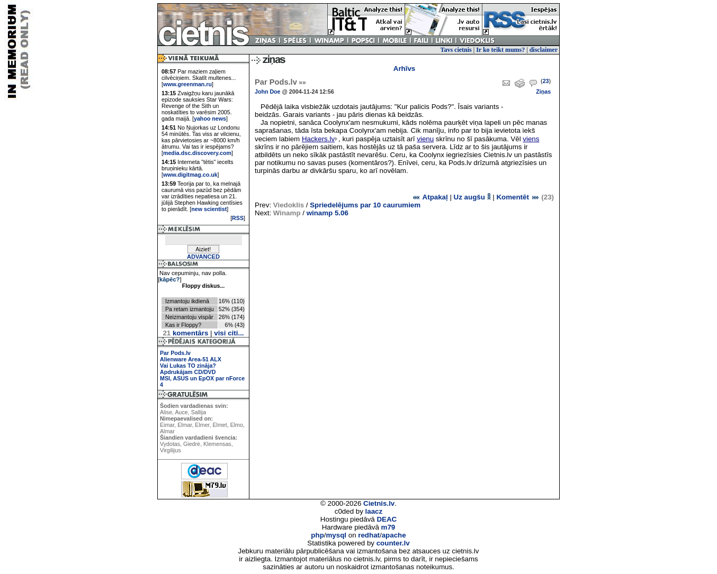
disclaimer (544, 49)
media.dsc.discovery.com (197, 153)
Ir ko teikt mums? (500, 49)
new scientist (209, 209)
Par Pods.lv (175, 353)
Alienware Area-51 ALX (190, 359)
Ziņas (543, 91)
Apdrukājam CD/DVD (188, 372)
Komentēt (517, 197)
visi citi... (229, 333)
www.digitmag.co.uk (190, 174)
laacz (374, 511)
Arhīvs (404, 68)
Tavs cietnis (456, 49)
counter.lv (393, 543)
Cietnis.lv (379, 503)
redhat (369, 535)
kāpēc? (169, 279)
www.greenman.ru (187, 84)
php (317, 535)
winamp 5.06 (327, 213)
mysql (336, 535)
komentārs (185, 333)
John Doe (268, 91)
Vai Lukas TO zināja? (188, 365)
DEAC (387, 519)
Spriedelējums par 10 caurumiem (365, 205)
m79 (388, 527)
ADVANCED (203, 256)
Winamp (287, 213)
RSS (238, 218)
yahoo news (210, 118)
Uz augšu (472, 197)
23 (546, 81)
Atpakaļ (429, 197)
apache (394, 535)
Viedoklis (288, 205)
